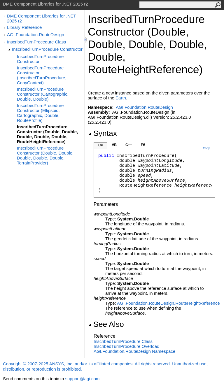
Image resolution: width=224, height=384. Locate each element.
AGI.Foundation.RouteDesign (35, 34)
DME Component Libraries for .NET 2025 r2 (41, 18)
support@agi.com (82, 378)
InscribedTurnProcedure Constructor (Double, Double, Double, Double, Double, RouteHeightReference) (47, 134)
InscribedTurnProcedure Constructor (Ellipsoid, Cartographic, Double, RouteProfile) (40, 113)
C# (100, 145)
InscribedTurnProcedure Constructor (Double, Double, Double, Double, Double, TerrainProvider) (45, 155)
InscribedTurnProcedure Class (36, 41)
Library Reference (24, 27)
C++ (128, 145)
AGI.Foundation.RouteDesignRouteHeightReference (168, 303)
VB (114, 145)
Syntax (102, 133)
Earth (121, 97)
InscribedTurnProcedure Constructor (47, 49)
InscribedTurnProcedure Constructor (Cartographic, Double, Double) (43, 94)
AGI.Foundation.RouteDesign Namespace (134, 351)
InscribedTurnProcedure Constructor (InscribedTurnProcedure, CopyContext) (41, 75)
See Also (106, 324)
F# (143, 145)
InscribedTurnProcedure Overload (126, 346)
